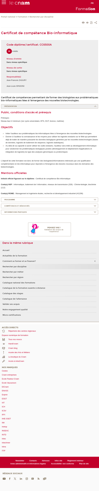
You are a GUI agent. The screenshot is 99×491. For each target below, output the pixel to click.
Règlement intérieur (75, 461)
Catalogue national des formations (19, 283)
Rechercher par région (13, 277)
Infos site (58, 461)
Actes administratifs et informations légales (28, 464)
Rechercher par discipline (41, 17)
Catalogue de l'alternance (15, 299)
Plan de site (84, 464)
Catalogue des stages (13, 293)
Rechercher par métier (13, 272)
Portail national (8, 17)
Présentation (10, 106)
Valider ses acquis (11, 304)
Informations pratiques (15, 212)
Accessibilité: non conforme (62, 464)
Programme (9, 200)
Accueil (6, 250)
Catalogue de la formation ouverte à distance (24, 288)
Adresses (46, 461)
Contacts (33, 461)
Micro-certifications (12, 315)
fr (92, 3)
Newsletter (20, 461)
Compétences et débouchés (16, 206)
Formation (22, 17)
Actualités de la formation (15, 256)
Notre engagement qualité (15, 309)
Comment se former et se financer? (19, 261)
